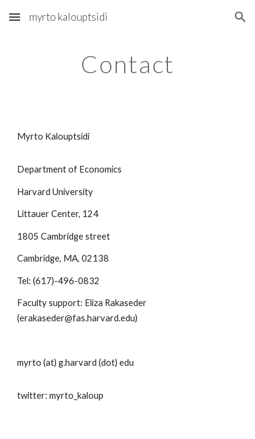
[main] (127, 64)
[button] (14, 17)
